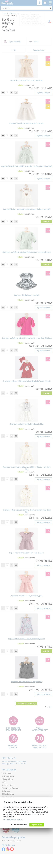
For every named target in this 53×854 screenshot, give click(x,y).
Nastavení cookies (19, 825)
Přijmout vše (36, 825)
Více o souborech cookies (12, 820)
